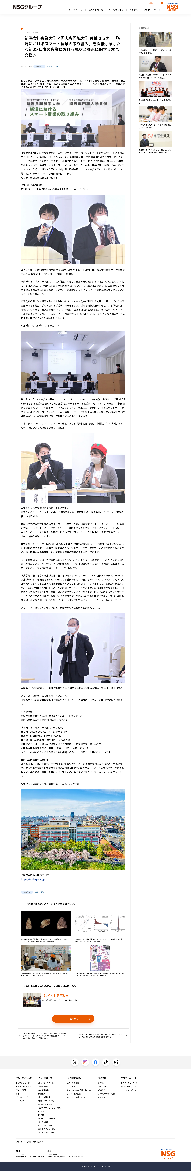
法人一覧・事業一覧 (46, 1083)
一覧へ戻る (73, 1018)
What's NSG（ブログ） (130, 1086)
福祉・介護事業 (44, 1097)
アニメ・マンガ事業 (46, 1132)
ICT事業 (41, 1111)
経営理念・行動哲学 (23, 1086)
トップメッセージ (23, 1083)
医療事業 (41, 1094)
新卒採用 (101, 1083)
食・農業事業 (43, 1122)
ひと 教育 (71, 1086)
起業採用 (101, 1090)
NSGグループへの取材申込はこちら (29, 1142)
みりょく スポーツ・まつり (78, 1097)
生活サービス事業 (45, 1125)
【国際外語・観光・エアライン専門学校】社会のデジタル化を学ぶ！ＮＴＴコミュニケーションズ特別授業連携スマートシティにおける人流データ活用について (43, 1035)
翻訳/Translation (155, 3)
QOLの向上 (102, 1097)
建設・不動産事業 (45, 1104)
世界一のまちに (73, 1083)
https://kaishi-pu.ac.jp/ (33, 879)
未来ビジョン (21, 1101)
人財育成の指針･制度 (106, 1094)
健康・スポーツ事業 (46, 1101)
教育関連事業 (43, 1090)
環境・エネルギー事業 (46, 1118)
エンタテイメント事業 (46, 1129)
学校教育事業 (43, 1086)
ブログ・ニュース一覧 (129, 1083)
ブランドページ (22, 1097)
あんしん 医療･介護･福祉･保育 (79, 1090)
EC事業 (41, 1115)
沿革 (17, 1094)
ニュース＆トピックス (129, 1090)
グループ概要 (21, 1090)
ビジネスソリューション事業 (49, 1108)
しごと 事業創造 (74, 1094)
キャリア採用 (103, 1086)
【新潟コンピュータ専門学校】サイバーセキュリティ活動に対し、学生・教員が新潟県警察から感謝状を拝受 (102, 1035)
